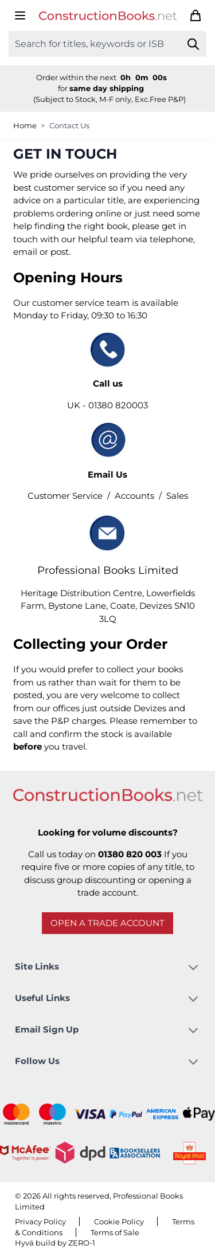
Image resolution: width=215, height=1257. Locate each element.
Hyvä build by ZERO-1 (55, 1242)
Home (25, 125)
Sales (177, 495)
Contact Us (69, 125)
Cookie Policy (119, 1221)
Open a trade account (107, 922)
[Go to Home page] (108, 16)
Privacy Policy (40, 1221)
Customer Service (65, 495)
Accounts (134, 495)
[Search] (193, 44)
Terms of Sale (115, 1232)
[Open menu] (20, 15)
